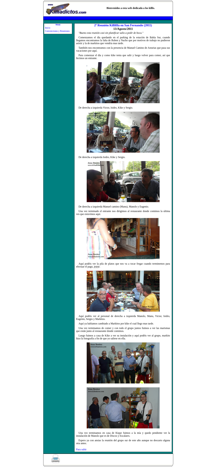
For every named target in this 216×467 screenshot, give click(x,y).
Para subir (81, 449)
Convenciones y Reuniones (57, 31)
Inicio (47, 28)
